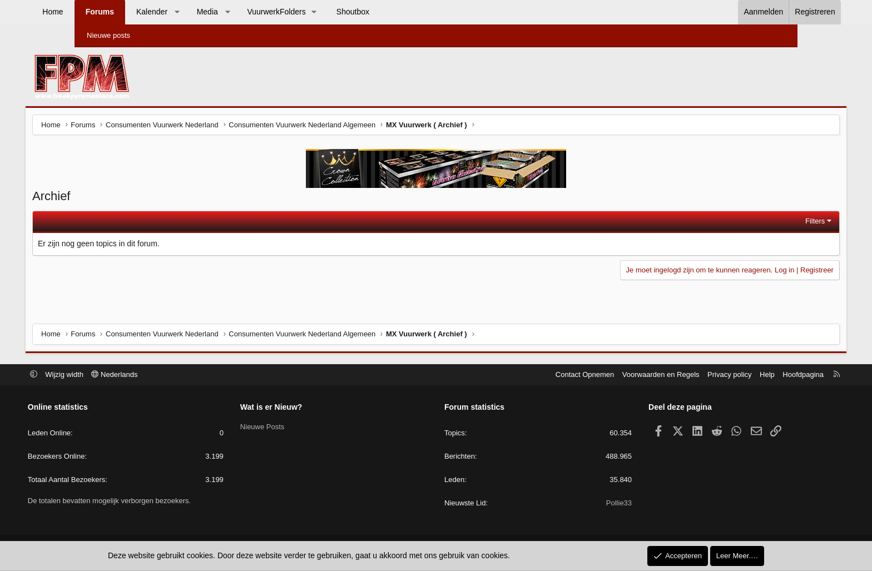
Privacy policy (677, 375)
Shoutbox (401, 11)
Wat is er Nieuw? (297, 408)
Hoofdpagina (750, 375)
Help (714, 375)
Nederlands (167, 375)
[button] (225, 12)
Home (101, 11)
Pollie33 (593, 504)
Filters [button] (764, 223)
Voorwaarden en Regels (608, 375)
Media (255, 11)
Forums (148, 11)
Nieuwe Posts (288, 427)
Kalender (200, 11)
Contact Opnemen (532, 375)
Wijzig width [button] (117, 375)
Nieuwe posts (108, 35)
